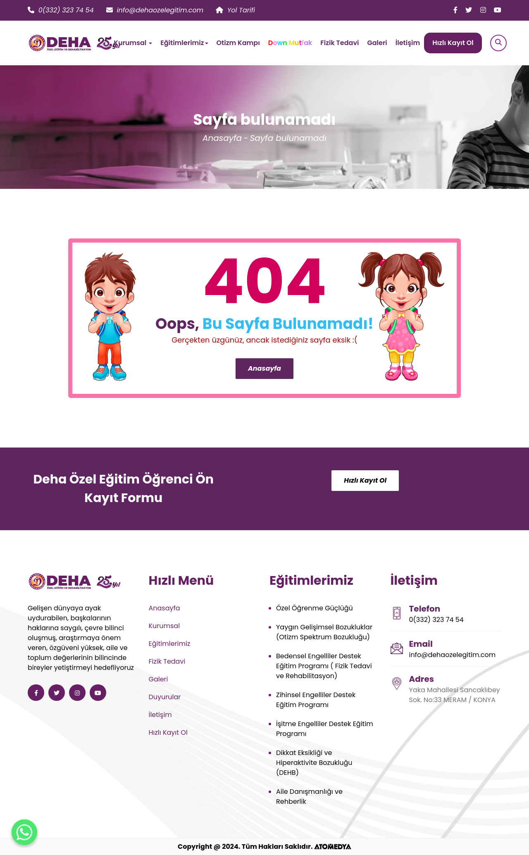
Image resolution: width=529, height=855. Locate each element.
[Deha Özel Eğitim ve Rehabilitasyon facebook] (455, 10)
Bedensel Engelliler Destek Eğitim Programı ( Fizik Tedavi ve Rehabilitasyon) (324, 666)
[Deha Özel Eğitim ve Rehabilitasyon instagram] (483, 10)
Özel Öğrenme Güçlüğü (314, 608)
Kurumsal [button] (133, 43)
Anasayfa (222, 138)
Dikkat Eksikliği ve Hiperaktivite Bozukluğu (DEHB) (314, 762)
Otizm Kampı (238, 43)
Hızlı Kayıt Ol (453, 43)
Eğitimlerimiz (170, 643)
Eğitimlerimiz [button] (184, 43)
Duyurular (165, 697)
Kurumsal (164, 626)
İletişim (408, 43)
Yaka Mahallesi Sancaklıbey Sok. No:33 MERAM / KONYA (454, 695)
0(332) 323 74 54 (61, 10)
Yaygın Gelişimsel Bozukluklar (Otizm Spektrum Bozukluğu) (324, 632)
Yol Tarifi (235, 10)
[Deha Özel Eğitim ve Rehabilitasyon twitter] (468, 10)
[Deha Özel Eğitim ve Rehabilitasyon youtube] (497, 10)
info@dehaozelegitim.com (155, 10)
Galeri (377, 43)
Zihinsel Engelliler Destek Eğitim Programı (315, 700)
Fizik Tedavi (339, 43)
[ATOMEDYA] (332, 846)
